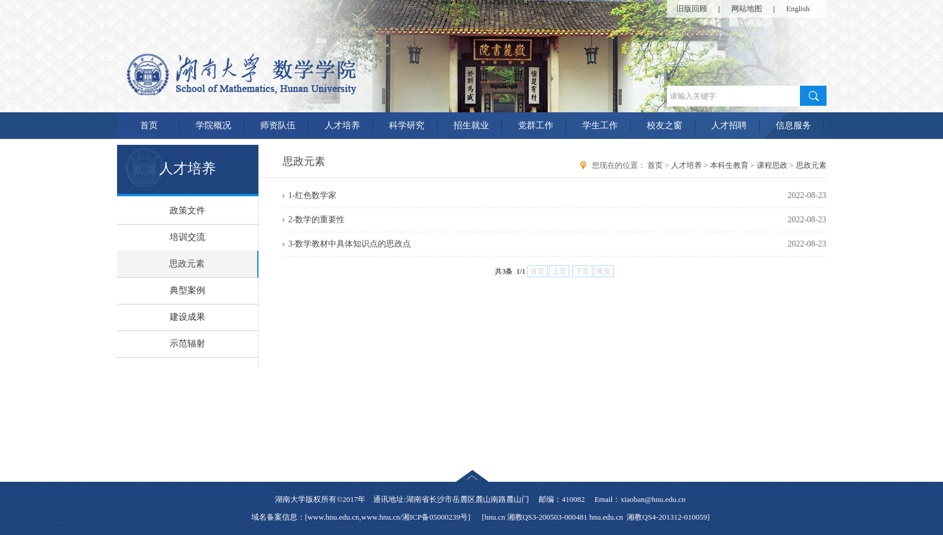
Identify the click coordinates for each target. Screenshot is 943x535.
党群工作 (535, 125)
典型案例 (187, 290)
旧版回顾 (691, 8)
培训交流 (187, 237)
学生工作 (600, 125)
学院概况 (213, 125)
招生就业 (471, 125)
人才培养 (342, 125)
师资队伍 (278, 125)
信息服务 (793, 125)
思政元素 (187, 263)
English (798, 8)
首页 (149, 125)
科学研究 (406, 125)
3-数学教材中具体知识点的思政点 (350, 243)
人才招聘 (729, 125)
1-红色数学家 (313, 195)
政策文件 (187, 210)
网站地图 (746, 8)
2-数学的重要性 (317, 219)
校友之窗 (664, 125)
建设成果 (187, 317)
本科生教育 (729, 165)
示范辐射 (187, 343)
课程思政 (772, 165)
